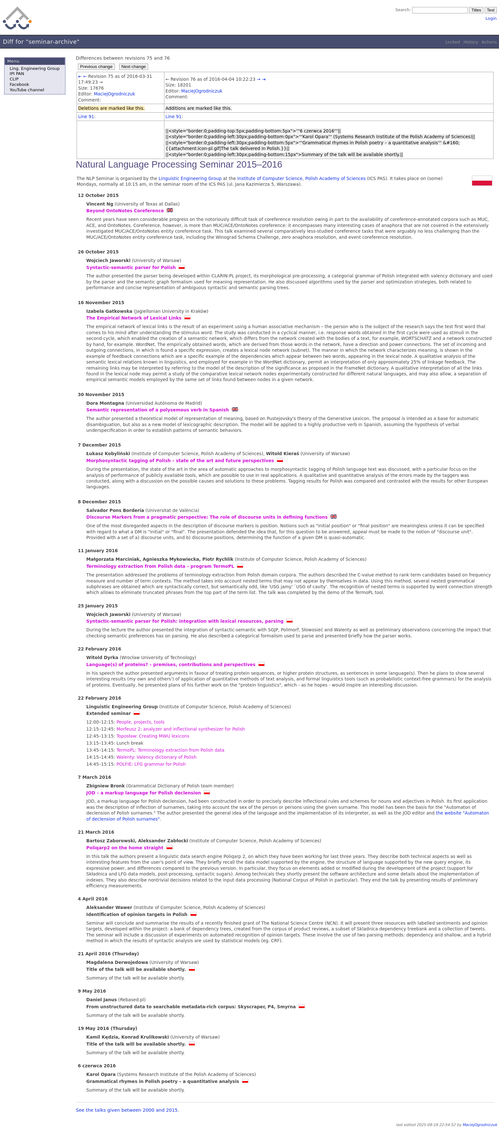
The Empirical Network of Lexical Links (133, 317)
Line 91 (86, 116)
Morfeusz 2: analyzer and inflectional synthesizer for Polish (181, 729)
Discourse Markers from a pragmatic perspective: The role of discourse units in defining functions (207, 517)
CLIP (14, 79)
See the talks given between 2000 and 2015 (127, 1110)
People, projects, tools (140, 722)
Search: (403, 9)
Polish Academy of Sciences (335, 178)
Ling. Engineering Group (35, 68)
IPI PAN (17, 73)
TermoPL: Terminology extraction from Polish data (170, 750)
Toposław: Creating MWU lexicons (153, 736)
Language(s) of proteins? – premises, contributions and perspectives (170, 664)
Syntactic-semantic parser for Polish (131, 267)
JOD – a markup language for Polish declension (143, 792)
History (471, 42)
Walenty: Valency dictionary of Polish (156, 757)
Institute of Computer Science (269, 178)
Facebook (19, 84)
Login (491, 18)
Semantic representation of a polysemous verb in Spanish (157, 409)
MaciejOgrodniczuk (114, 93)
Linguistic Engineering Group (190, 178)
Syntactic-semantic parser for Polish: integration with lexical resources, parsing (185, 621)
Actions (489, 42)
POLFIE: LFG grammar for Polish (151, 764)
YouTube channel (27, 89)
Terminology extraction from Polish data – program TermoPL (160, 566)
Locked (452, 42)
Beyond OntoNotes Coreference (125, 210)
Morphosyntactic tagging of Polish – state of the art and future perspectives (180, 460)
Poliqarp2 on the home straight (124, 847)
